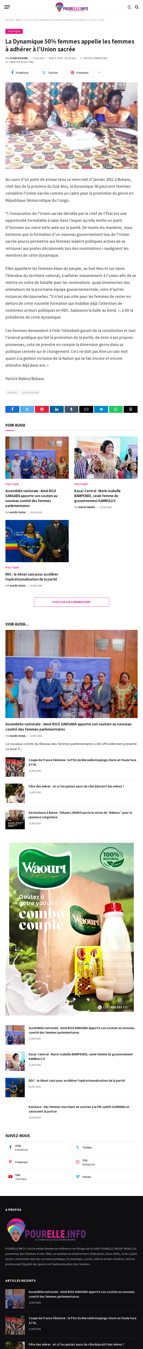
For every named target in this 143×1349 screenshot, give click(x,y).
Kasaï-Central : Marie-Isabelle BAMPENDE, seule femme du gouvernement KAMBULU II (97, 495)
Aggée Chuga (17, 512)
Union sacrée (30, 392)
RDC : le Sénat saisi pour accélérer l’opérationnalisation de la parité (31, 577)
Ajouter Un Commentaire (71, 602)
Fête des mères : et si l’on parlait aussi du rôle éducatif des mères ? (76, 786)
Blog (18, 19)
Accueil (9, 19)
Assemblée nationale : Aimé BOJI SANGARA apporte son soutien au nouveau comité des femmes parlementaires (31, 498)
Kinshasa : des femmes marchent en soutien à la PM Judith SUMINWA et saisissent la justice (79, 1109)
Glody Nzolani (19, 58)
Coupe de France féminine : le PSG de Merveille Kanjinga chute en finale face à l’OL (82, 762)
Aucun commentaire (94, 58)
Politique (14, 31)
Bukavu (12, 392)
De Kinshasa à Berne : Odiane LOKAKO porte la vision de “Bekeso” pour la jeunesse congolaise (80, 815)
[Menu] (7, 7)
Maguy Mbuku (87, 507)
